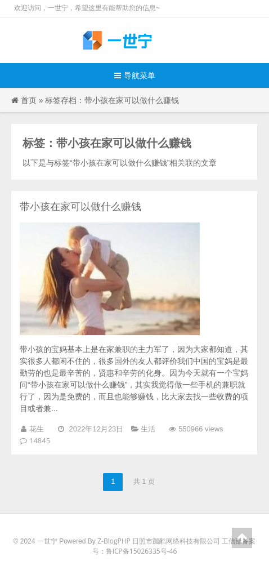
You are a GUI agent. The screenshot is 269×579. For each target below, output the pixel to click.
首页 (29, 100)
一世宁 (47, 541)
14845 (39, 440)
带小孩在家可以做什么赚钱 (80, 206)
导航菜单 (134, 75)
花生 (36, 429)
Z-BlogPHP (114, 541)
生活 (148, 429)
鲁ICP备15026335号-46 (141, 551)
